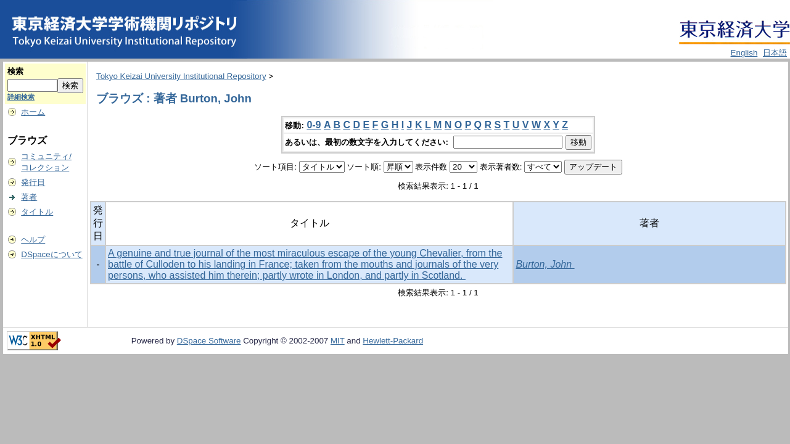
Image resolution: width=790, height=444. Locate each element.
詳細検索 (21, 97)
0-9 (314, 125)
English (744, 52)
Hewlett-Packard (393, 340)
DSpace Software (209, 340)
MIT (338, 340)
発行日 (33, 182)
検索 (15, 71)
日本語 (775, 52)
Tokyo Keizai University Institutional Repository (181, 76)
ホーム (33, 112)
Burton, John (545, 264)
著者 (29, 197)
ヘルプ (33, 239)
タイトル (37, 211)
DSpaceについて (51, 254)
